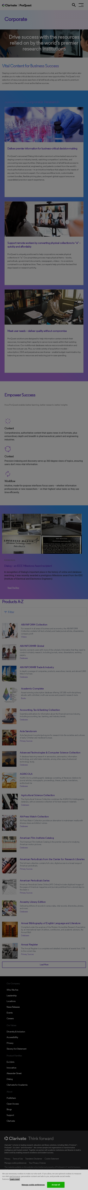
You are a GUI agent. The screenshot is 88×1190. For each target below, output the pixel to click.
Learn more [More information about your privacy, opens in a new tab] (14, 1182)
